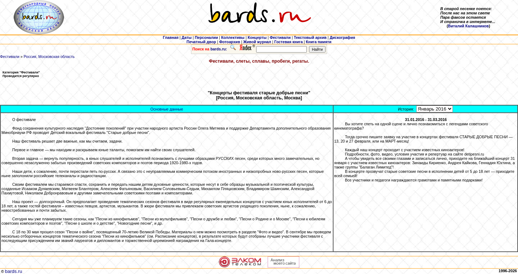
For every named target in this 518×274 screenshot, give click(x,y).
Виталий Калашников (468, 26)
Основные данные (166, 109)
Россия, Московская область (49, 56)
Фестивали (9, 56)
